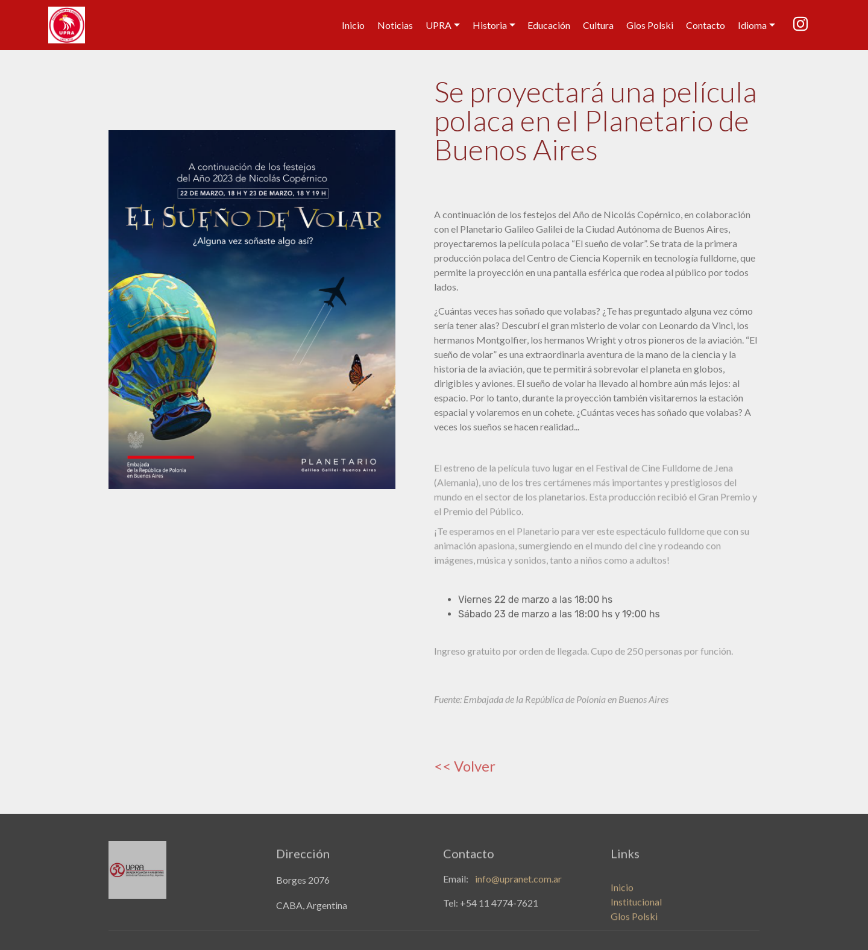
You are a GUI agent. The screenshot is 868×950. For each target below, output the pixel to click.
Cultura (598, 25)
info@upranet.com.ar (518, 881)
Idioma (752, 25)
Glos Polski (649, 25)
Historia (490, 25)
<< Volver (464, 766)
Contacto (705, 25)
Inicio (353, 25)
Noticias (395, 25)
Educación (548, 25)
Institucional (636, 908)
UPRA (438, 25)
